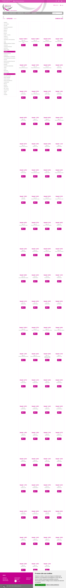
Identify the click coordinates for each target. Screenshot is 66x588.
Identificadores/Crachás (9, 61)
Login (61, 5)
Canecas (5, 36)
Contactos (20, 13)
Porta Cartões (7, 77)
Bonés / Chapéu (7, 34)
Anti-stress (6, 24)
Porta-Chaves (7, 79)
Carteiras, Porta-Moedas (9, 39)
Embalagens (6, 49)
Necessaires (6, 72)
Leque (5, 69)
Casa (5, 41)
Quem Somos (13, 13)
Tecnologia (6, 89)
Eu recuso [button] (43, 584)
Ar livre (5, 25)
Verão (5, 93)
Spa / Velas (6, 88)
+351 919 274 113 (6, 1)
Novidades (27, 13)
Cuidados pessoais (8, 46)
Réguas (5, 83)
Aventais (6, 28)
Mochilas (6, 70)
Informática (6, 62)
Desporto (6, 48)
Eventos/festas (7, 53)
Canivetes (6, 38)
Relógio (5, 85)
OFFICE (9, 74)
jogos (5, 67)
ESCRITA (9, 51)
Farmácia (6, 55)
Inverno (5, 64)
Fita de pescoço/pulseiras (9, 58)
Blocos (5, 31)
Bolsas (5, 33)
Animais (5, 22)
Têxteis (5, 91)
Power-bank (6, 82)
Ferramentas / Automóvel (9, 56)
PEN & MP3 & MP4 (7, 75)
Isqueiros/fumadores (8, 65)
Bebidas (5, 30)
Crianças (6, 45)
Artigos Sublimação (8, 27)
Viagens (5, 94)
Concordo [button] (38, 584)
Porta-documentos (8, 80)
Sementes (6, 86)
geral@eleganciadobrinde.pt (18, 1)
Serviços (34, 13)
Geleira (5, 59)
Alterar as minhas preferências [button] (52, 584)
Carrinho (56, 5)
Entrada (6, 13)
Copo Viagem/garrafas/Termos (9, 43)
